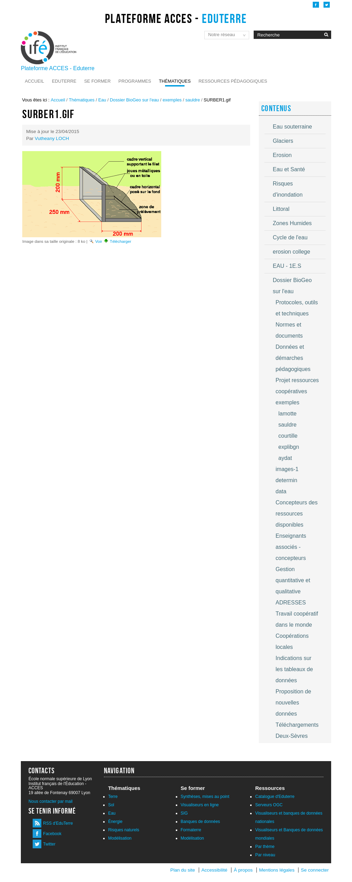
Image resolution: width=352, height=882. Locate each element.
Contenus (276, 108)
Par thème (264, 846)
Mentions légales (276, 870)
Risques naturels (123, 829)
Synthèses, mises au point (205, 796)
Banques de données (200, 821)
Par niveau (265, 854)
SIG (184, 813)
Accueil (34, 81)
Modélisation (119, 838)
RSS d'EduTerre (58, 823)
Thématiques (174, 81)
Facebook (52, 833)
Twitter (49, 844)
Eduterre (64, 81)
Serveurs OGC (269, 804)
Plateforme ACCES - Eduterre (58, 68)
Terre (112, 796)
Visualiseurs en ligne (200, 804)
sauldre (192, 99)
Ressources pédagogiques (232, 81)
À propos (244, 870)
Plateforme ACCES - (176, 18)
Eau (102, 99)
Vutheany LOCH (52, 138)
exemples (172, 99)
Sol (111, 804)
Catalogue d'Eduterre (274, 796)
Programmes (134, 81)
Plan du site (182, 870)
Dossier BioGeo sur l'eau (134, 99)
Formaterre (191, 829)
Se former (97, 81)
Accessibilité (214, 870)
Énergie (115, 821)
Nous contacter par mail (50, 801)
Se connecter (315, 870)
